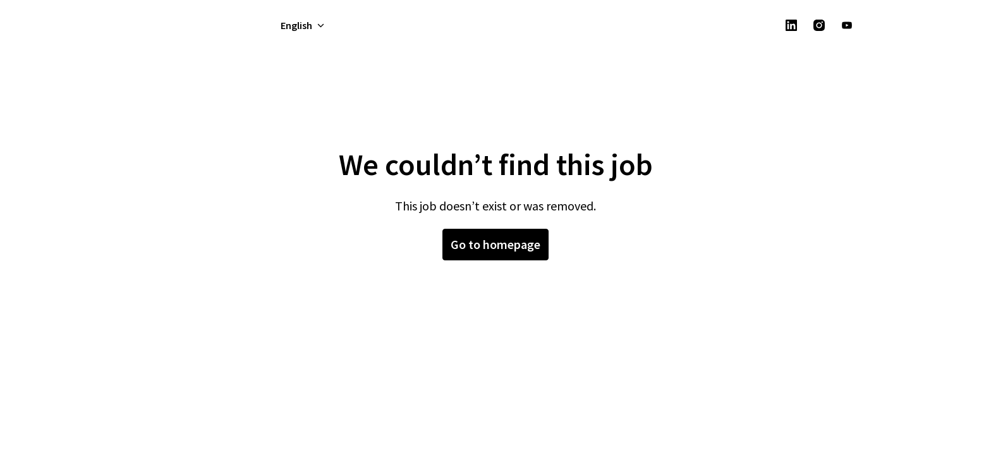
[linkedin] (791, 25)
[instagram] (819, 25)
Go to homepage (495, 244)
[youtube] (847, 25)
